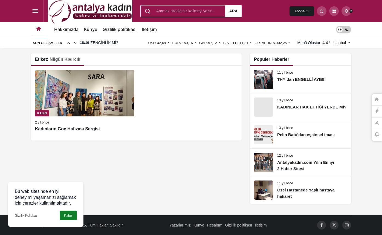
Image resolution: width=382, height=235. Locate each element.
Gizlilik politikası (120, 29)
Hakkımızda (66, 29)
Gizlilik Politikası (26, 215)
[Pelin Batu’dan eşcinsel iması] (300, 134)
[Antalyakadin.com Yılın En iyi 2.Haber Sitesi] (300, 162)
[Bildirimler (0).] (346, 11)
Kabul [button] (68, 215)
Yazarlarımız (180, 225)
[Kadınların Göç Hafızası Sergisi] (84, 101)
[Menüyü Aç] (35, 11)
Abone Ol (301, 11)
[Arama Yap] (321, 11)
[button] (334, 11)
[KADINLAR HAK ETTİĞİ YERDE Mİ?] (300, 107)
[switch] (343, 29)
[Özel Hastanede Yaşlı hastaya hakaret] (300, 190)
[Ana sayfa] (38, 29)
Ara (233, 11)
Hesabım (214, 225)
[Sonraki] (75, 42)
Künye (90, 29)
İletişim (149, 29)
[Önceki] (68, 42)
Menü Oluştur (308, 43)
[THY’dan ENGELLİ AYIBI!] (300, 79)
